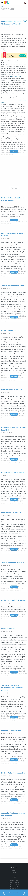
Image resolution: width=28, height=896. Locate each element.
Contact (14, 866)
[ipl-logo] (6, 3)
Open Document (14, 893)
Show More (14, 142)
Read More (14, 211)
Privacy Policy (14, 880)
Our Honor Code (14, 878)
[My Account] (25, 2)
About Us (14, 864)
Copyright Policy (14, 873)
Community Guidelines (14, 875)
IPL (2, 6)
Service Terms (14, 882)
